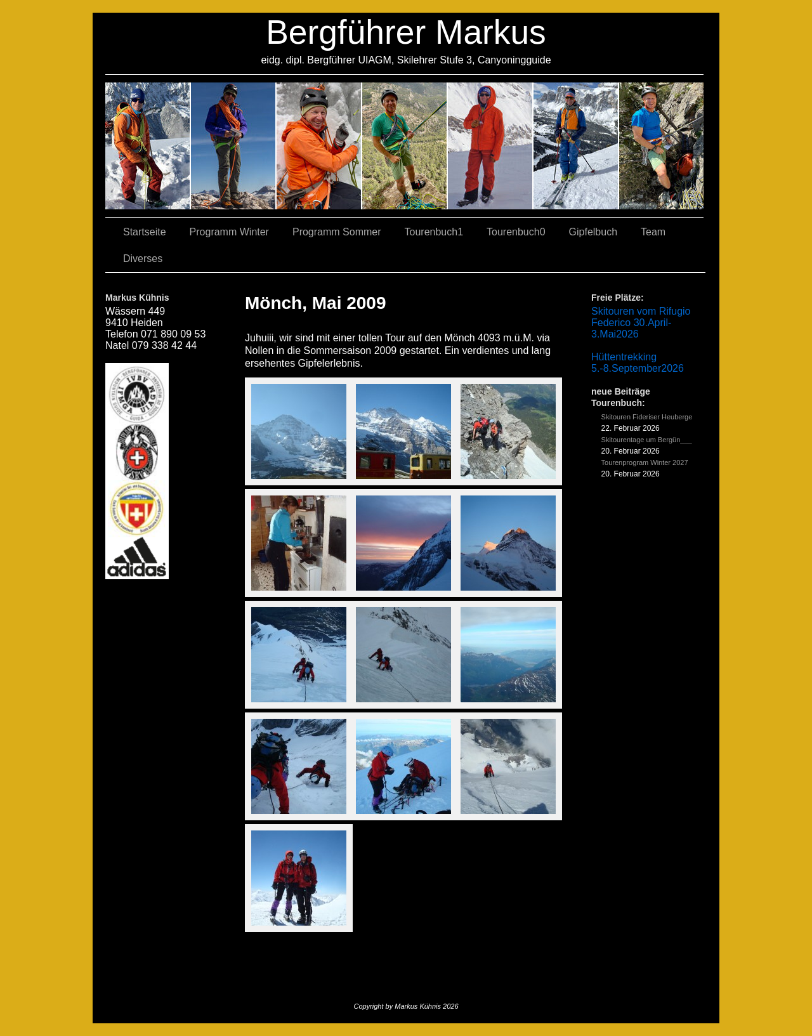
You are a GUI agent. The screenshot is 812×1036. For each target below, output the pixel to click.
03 (234, 145)
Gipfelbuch (593, 231)
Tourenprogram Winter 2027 (644, 462)
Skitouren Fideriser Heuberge (647, 417)
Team (653, 231)
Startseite (144, 231)
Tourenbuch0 (516, 231)
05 (576, 145)
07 (319, 145)
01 (491, 145)
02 (148, 145)
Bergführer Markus (406, 32)
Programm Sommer (336, 231)
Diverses (142, 258)
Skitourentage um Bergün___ (646, 439)
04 (405, 145)
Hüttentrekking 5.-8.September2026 (637, 362)
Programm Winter (229, 231)
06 (661, 145)
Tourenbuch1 (434, 231)
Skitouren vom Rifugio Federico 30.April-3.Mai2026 (641, 322)
